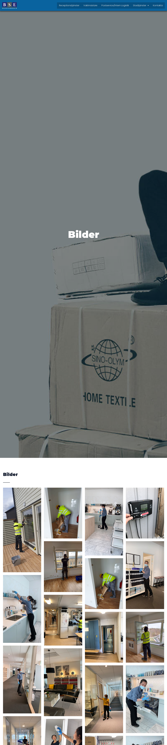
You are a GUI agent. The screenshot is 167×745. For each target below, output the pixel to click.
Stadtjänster (141, 5)
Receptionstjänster (69, 5)
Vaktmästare (90, 5)
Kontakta (158, 5)
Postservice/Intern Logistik (115, 5)
